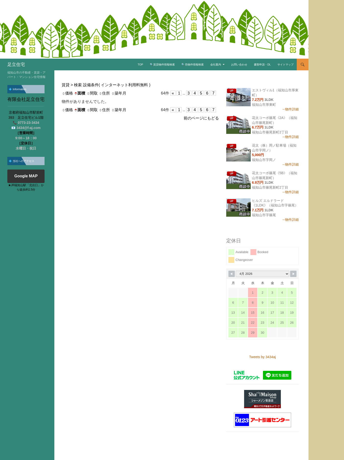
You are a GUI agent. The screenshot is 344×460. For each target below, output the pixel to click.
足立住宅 (16, 64)
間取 (92, 93)
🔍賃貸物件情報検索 (162, 64)
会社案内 (215, 64)
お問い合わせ (239, 64)
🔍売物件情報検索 (192, 64)
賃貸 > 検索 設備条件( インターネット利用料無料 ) (106, 85)
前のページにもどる (201, 118)
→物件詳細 (290, 109)
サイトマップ (285, 64)
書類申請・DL (262, 64)
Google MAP (25, 176)
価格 (67, 93)
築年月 (118, 93)
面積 (79, 93)
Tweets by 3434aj (262, 357)
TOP (140, 64)
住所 (104, 93)
